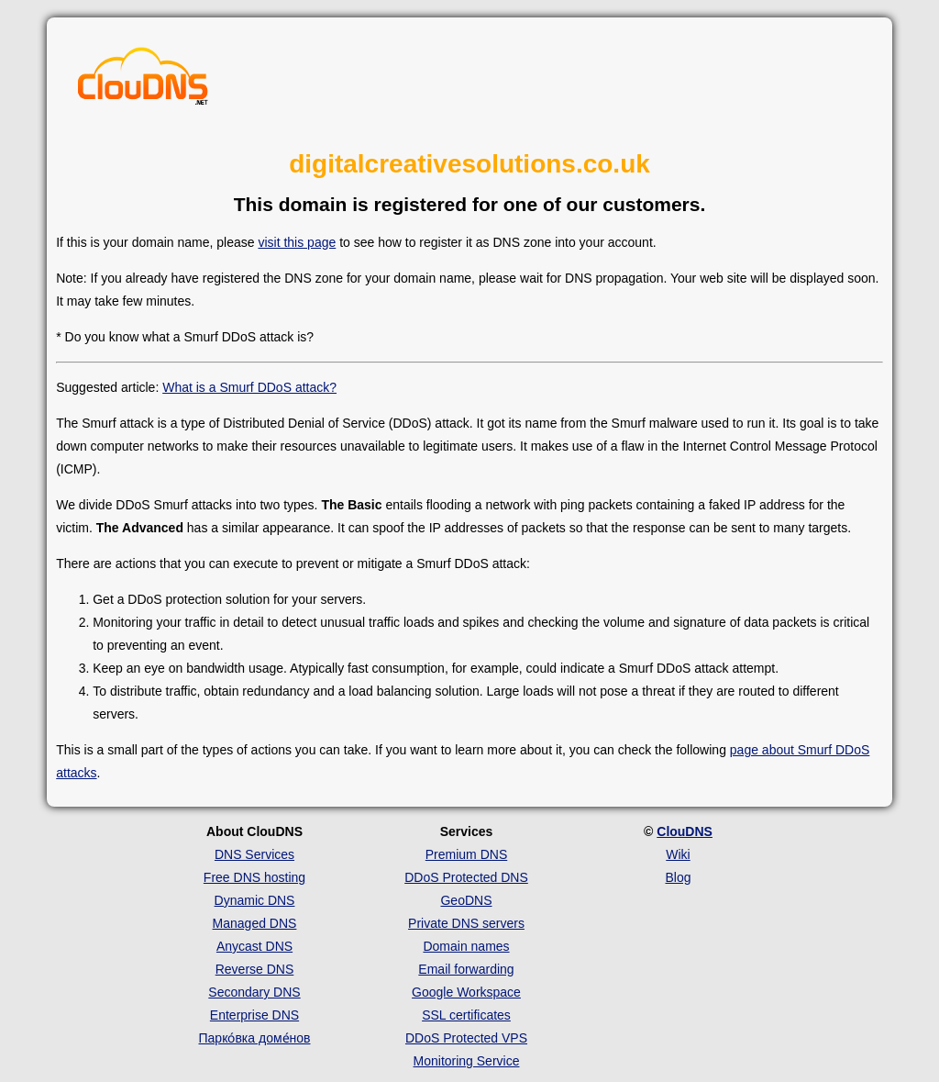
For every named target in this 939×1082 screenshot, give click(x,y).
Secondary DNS (254, 992)
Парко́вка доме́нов (255, 1038)
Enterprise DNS (254, 1015)
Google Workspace (466, 992)
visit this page (297, 242)
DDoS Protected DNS (466, 877)
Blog (677, 877)
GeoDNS (466, 900)
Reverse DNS (254, 969)
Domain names (466, 946)
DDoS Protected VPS (466, 1038)
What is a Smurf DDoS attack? (249, 387)
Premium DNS (466, 854)
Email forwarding (466, 969)
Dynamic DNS (255, 900)
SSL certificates (466, 1015)
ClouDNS (685, 831)
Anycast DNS (254, 946)
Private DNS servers (466, 923)
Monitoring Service (467, 1061)
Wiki (678, 854)
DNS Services (254, 854)
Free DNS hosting (254, 877)
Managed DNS (255, 923)
